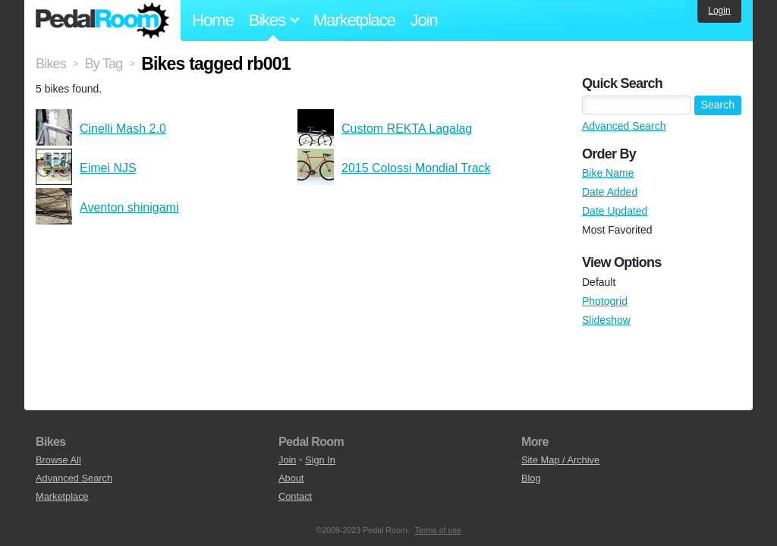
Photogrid (605, 301)
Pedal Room (102, 20)
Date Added (609, 192)
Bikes (51, 63)
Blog (531, 478)
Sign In (320, 460)
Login (719, 10)
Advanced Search (624, 126)
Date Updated (614, 211)
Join (424, 20)
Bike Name (608, 173)
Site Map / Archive (560, 460)
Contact (295, 496)
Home (213, 20)
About (291, 478)
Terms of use (438, 530)
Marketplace (354, 20)
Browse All (58, 460)
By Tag (104, 63)
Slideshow (606, 320)
